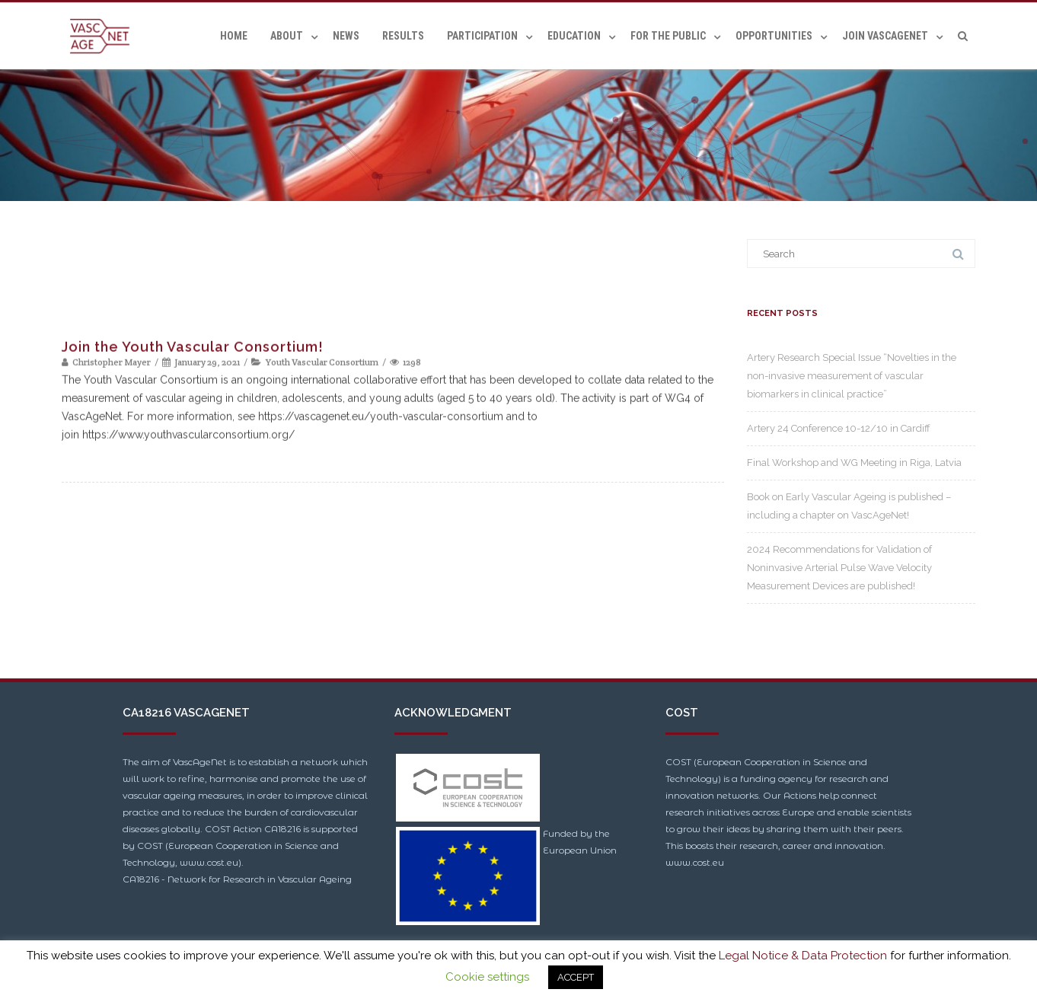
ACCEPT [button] (575, 977)
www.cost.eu (694, 862)
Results (403, 36)
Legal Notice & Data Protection (803, 955)
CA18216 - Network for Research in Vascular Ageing (237, 879)
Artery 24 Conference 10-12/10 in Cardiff (838, 428)
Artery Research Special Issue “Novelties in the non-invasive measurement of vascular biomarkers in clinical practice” (851, 376)
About (286, 36)
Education (574, 36)
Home (233, 36)
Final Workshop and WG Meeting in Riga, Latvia (854, 462)
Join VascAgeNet (885, 36)
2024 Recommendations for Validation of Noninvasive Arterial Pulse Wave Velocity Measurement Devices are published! (839, 568)
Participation (482, 36)
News (346, 36)
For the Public (668, 36)
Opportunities (773, 36)
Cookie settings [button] (487, 977)
